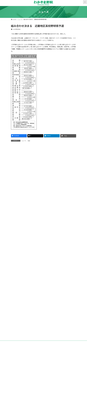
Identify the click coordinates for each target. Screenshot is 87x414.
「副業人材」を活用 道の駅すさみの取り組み (25, 311)
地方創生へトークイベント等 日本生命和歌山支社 (26, 305)
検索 (65, 168)
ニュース (23, 140)
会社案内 (19, 381)
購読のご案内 (29, 381)
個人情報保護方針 (38, 382)
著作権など (50, 382)
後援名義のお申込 (65, 381)
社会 (29, 140)
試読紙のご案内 (40, 381)
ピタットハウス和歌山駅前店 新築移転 (23, 298)
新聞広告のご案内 (52, 381)
